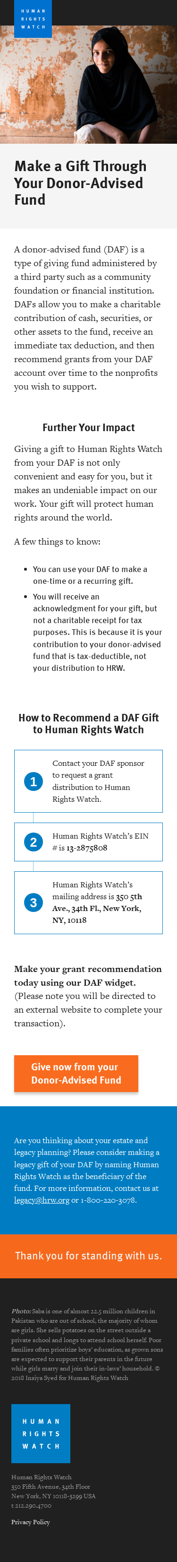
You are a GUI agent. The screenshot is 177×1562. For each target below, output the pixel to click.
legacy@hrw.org (41, 1200)
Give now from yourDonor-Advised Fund (76, 1073)
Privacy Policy (30, 1522)
